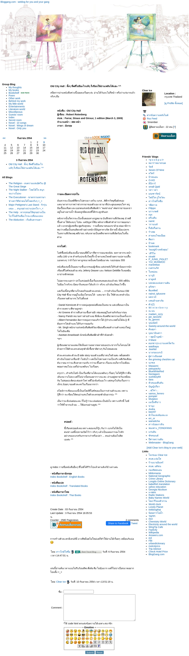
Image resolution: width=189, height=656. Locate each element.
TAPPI (153, 516)
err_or (153, 418)
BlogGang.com (157, 554)
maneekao (155, 264)
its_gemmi (155, 319)
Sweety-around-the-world (163, 326)
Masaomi (154, 366)
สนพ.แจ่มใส (156, 458)
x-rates (153, 492)
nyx (151, 214)
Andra (153, 409)
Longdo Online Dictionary (163, 481)
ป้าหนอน (154, 177)
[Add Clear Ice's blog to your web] (165, 447)
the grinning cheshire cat (163, 359)
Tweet (135, 512)
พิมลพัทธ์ (154, 290)
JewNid (153, 349)
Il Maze (153, 340)
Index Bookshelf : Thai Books (63, 487)
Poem (12, 95)
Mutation (154, 399)
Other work (14, 98)
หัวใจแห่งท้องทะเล (159, 415)
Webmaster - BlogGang (162, 442)
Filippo (153, 208)
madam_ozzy (157, 314)
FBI (151, 540)
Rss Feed (151, 118)
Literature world (17, 109)
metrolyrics (155, 546)
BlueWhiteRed (157, 371)
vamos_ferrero (157, 393)
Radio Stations (157, 495)
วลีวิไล (153, 253)
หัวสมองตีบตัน (157, 382)
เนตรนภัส (155, 268)
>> (42, 138)
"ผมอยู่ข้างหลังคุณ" (159, 249)
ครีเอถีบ (154, 218)
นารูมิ (153, 275)
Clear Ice (60, 570)
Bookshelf (14, 92)
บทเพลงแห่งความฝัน (160, 283)
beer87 (153, 412)
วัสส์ (152, 166)
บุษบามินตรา (156, 333)
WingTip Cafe (157, 527)
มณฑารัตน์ (155, 193)
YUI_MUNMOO (158, 262)
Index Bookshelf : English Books (65, 469)
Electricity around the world (164, 524)
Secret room (15, 120)
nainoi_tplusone (158, 293)
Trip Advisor (156, 548)
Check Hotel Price (159, 551)
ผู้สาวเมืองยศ (156, 356)
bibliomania (156, 473)
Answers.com (157, 535)
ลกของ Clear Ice (159, 455)
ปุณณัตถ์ (154, 322)
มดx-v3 (153, 297)
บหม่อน (154, 271)
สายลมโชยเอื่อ (158, 235)
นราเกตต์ (154, 211)
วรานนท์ (154, 224)
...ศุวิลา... (154, 390)
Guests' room (16, 114)
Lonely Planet (157, 507)
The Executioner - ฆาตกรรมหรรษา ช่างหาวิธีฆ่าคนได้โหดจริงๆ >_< (24, 201)
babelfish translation (160, 484)
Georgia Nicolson (159, 489)
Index (12, 117)
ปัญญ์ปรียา (155, 386)
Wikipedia (155, 532)
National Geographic (160, 476)
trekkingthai (156, 509)
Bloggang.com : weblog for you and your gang (25, 2)
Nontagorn (155, 374)
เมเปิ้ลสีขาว (156, 402)
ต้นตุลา (153, 329)
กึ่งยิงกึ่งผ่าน (156, 228)
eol (151, 538)
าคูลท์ (153, 279)
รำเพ (153, 231)
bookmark (155, 246)
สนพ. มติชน (156, 466)
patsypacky (156, 368)
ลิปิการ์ (153, 183)
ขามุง (152, 406)
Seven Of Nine (157, 170)
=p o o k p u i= (157, 159)
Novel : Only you (17, 128)
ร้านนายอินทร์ (157, 462)
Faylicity (154, 529)
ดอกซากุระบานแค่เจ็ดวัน (163, 343)
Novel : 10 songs (17, 122)
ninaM (153, 256)
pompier (154, 396)
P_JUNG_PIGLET (159, 259)
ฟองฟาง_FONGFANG (161, 428)
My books (14, 90)
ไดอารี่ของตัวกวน (159, 501)
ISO (152, 519)
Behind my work (17, 101)
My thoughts (15, 87)
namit (152, 221)
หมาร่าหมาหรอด (158, 163)
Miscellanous (16, 112)
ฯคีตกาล (154, 205)
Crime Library (157, 478)
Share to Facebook (119, 512)
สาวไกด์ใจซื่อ (62, 540)
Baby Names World (160, 497)
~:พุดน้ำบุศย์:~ (157, 336)
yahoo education (158, 486)
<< (4, 138)
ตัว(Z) (153, 304)
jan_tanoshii (156, 316)
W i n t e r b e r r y (159, 307)
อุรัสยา (153, 286)
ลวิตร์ (152, 173)
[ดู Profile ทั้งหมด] (174, 103)
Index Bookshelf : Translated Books (66, 478)
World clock (156, 504)
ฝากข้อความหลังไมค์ (156, 115)
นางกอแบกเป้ (156, 352)
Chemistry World (158, 521)
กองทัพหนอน (156, 470)
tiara (152, 379)
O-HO (153, 180)
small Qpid (155, 186)
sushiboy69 (156, 376)
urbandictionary (158, 543)
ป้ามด (153, 243)
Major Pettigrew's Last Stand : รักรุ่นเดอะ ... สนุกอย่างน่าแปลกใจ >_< (26, 212)
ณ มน (153, 311)
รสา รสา (154, 190)
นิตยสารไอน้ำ (157, 513)
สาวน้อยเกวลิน (157, 424)
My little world (16, 103)
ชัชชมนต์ (154, 435)
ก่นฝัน (153, 431)
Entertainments (17, 106)
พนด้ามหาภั (157, 300)
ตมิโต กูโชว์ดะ (158, 197)
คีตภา (153, 239)
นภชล (153, 362)
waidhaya (155, 346)
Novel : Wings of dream (21, 125)
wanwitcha (155, 421)
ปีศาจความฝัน (157, 439)
